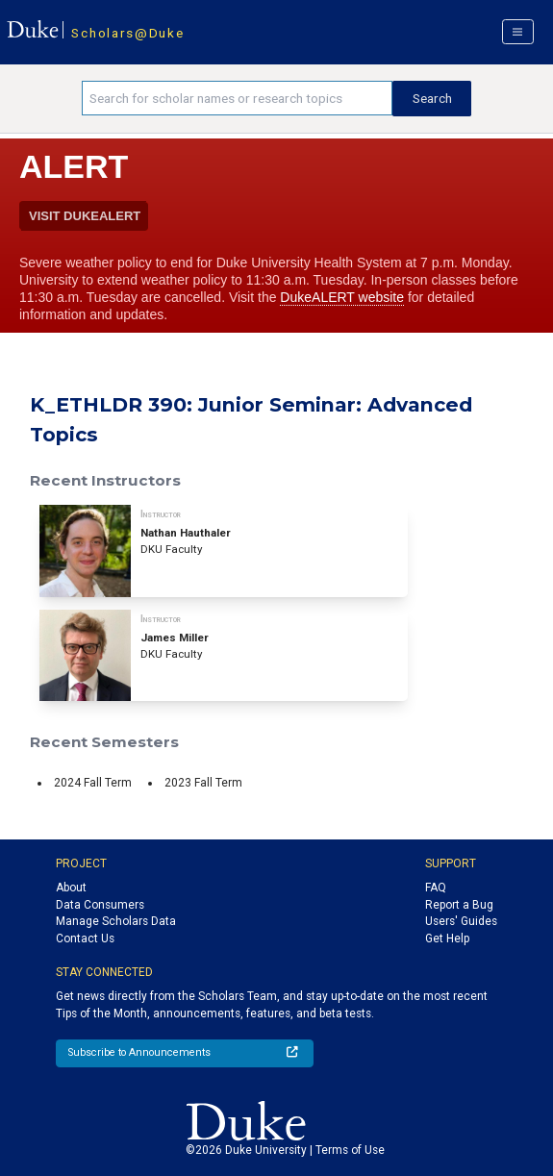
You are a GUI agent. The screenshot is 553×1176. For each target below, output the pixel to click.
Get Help (447, 938)
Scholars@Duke (127, 32)
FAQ (435, 887)
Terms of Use (350, 1150)
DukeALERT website (342, 297)
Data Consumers (100, 905)
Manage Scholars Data (116, 921)
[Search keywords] (237, 98)
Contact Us (85, 938)
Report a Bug (459, 905)
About (71, 887)
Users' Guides (461, 921)
